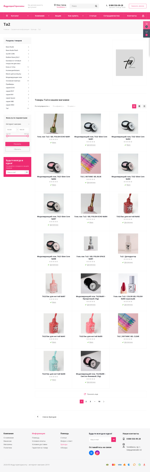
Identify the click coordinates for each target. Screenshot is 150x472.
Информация (38, 433)
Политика (8, 447)
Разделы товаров (14, 40)
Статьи (64, 437)
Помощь (35, 437)
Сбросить (17, 149)
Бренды (64, 444)
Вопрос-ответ (66, 441)
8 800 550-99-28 (116, 5)
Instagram (97, 452)
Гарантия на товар (40, 447)
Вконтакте (91, 452)
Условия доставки (39, 444)
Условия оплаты (38, 441)
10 (99, 401)
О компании (9, 437)
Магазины (8, 444)
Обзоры (64, 447)
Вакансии (7, 441)
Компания (9, 433)
